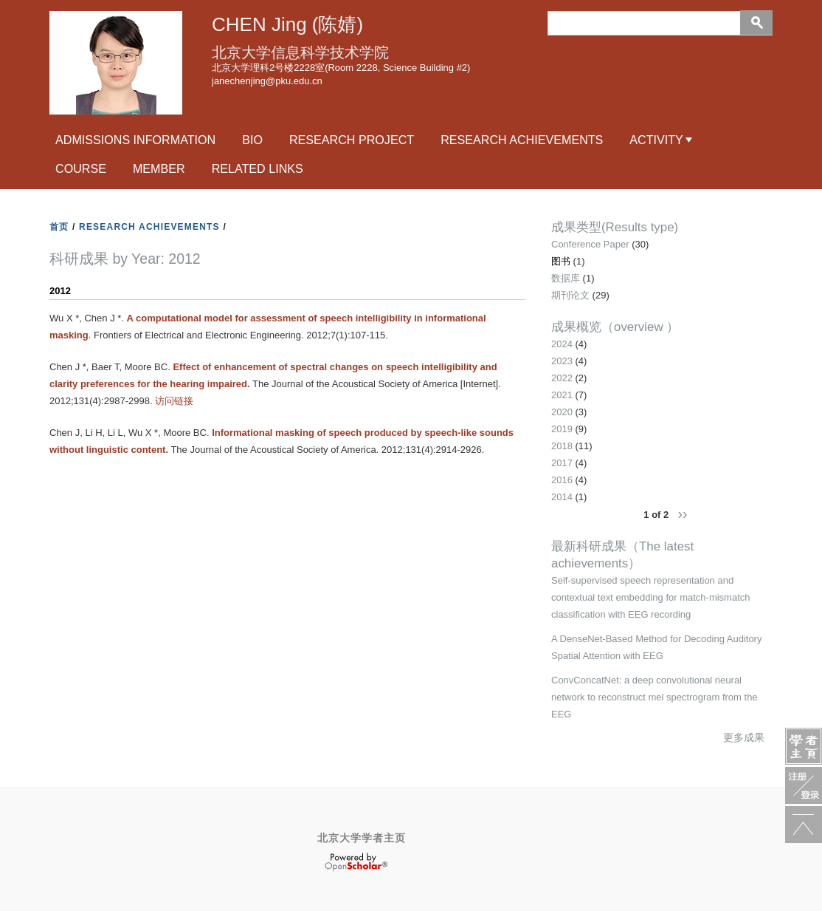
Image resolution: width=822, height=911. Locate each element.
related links (257, 168)
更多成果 (743, 737)
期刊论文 (570, 295)
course (80, 168)
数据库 (565, 278)
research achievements (522, 139)
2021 (562, 394)
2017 (562, 462)
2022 (562, 377)
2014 (562, 496)
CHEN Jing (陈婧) (287, 24)
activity (656, 139)
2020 (562, 411)
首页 (59, 227)
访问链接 (174, 400)
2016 (562, 479)
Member (159, 168)
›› (682, 513)
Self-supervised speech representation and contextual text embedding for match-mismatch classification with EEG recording (650, 597)
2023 (562, 360)
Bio (252, 139)
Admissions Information (135, 139)
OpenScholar (356, 862)
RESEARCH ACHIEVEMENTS (149, 227)
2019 (562, 428)
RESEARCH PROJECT (351, 139)
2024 (562, 343)
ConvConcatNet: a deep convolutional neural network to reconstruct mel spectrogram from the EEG (654, 697)
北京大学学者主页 (361, 838)
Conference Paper (590, 244)
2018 (562, 445)
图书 (560, 261)
